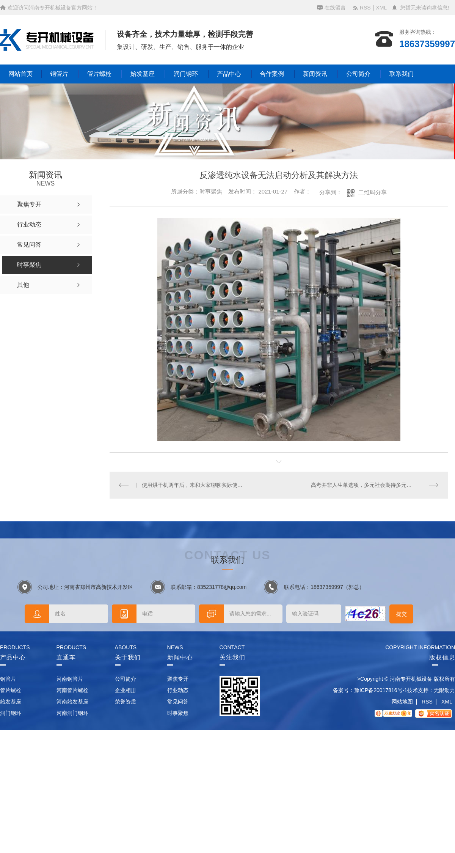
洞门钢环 (186, 74)
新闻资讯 (315, 74)
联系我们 (401, 74)
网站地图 (402, 702)
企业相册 (125, 690)
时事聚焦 (177, 713)
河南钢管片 (69, 679)
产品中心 (229, 74)
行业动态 (177, 690)
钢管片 (59, 74)
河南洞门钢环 (72, 713)
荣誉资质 (125, 702)
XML (381, 8)
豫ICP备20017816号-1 (380, 690)
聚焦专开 (177, 679)
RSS (365, 8)
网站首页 (20, 74)
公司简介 (358, 74)
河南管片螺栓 (72, 690)
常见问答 (177, 702)
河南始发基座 (72, 702)
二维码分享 (372, 192)
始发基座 (142, 74)
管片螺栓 (99, 74)
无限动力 (444, 690)
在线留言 (335, 8)
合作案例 (272, 74)
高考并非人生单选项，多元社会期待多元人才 (364, 485)
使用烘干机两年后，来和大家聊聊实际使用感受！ (194, 485)
